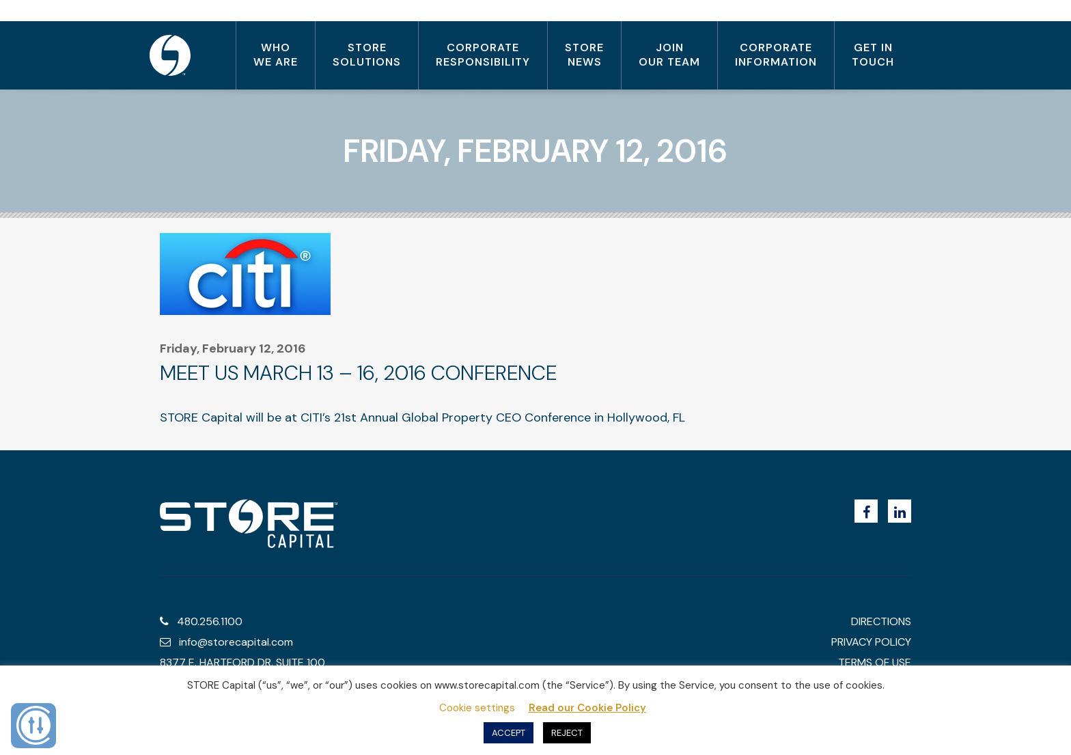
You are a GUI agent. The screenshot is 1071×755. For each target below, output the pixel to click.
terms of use (874, 662)
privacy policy (871, 642)
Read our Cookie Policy (587, 708)
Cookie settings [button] (477, 708)
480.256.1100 (201, 621)
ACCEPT (508, 733)
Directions (881, 621)
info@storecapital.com (226, 642)
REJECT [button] (567, 733)
